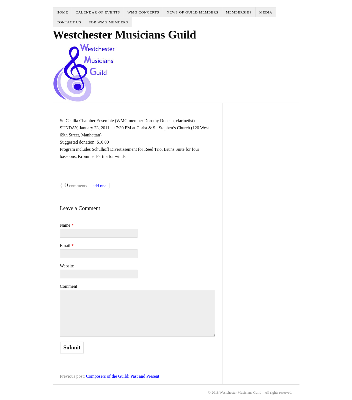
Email (67, 245)
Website (67, 266)
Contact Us (69, 22)
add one (99, 185)
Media (266, 12)
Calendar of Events (98, 12)
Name (67, 225)
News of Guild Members (192, 12)
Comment (68, 286)
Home (62, 12)
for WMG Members (108, 22)
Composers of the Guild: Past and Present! (123, 376)
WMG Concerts (144, 12)
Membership (239, 12)
